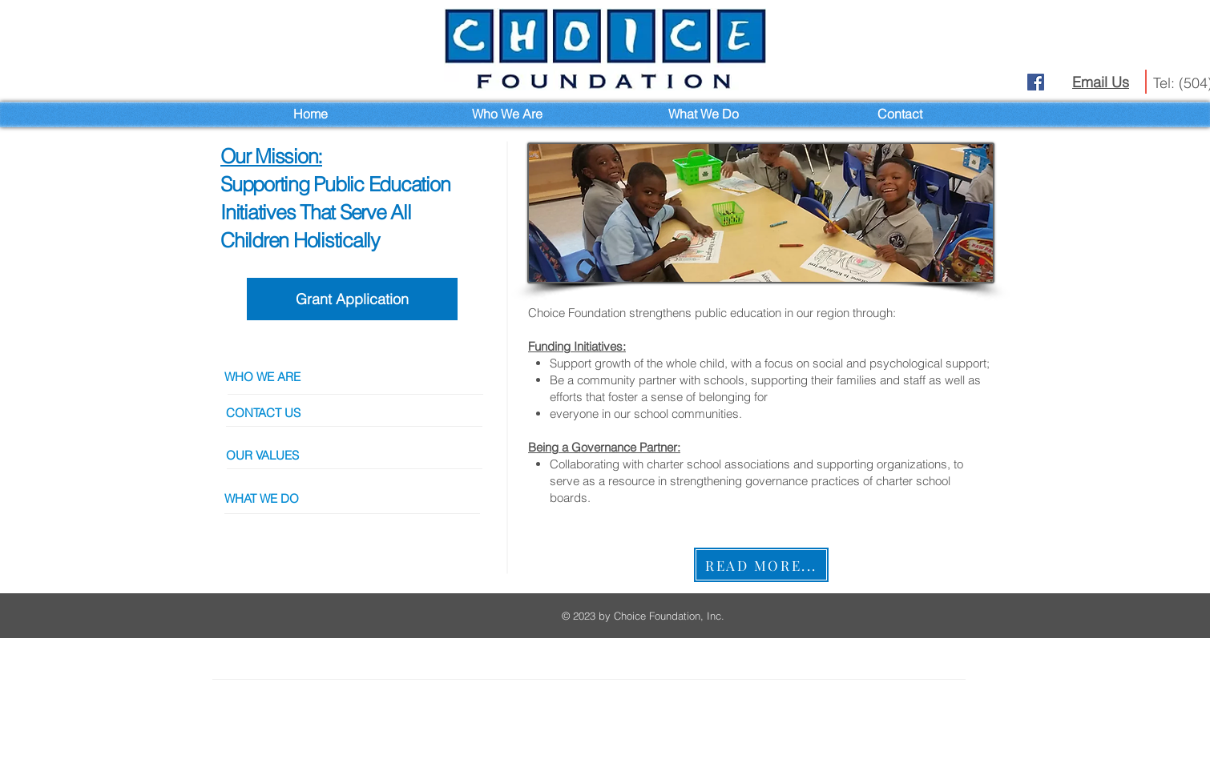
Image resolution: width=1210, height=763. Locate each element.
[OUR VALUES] (360, 455)
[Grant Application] (352, 299)
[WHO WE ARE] (358, 376)
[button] (358, 498)
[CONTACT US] (360, 413)
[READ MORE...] (761, 565)
